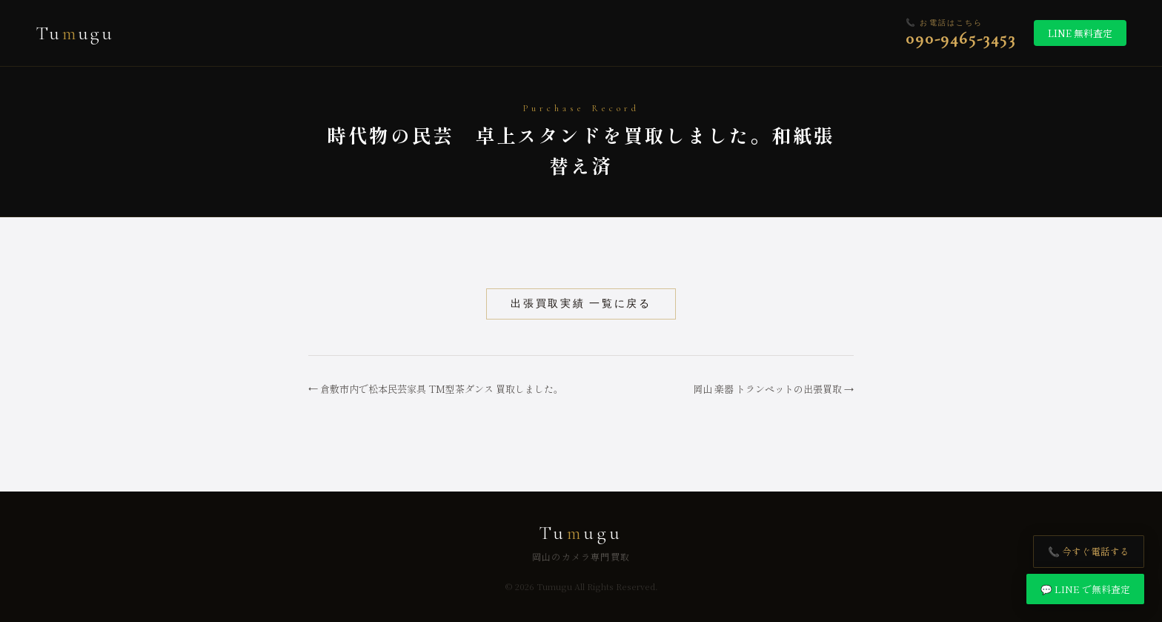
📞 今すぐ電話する (1088, 551)
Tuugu (75, 32)
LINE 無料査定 (1080, 33)
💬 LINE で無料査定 (1085, 589)
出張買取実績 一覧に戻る (581, 303)
